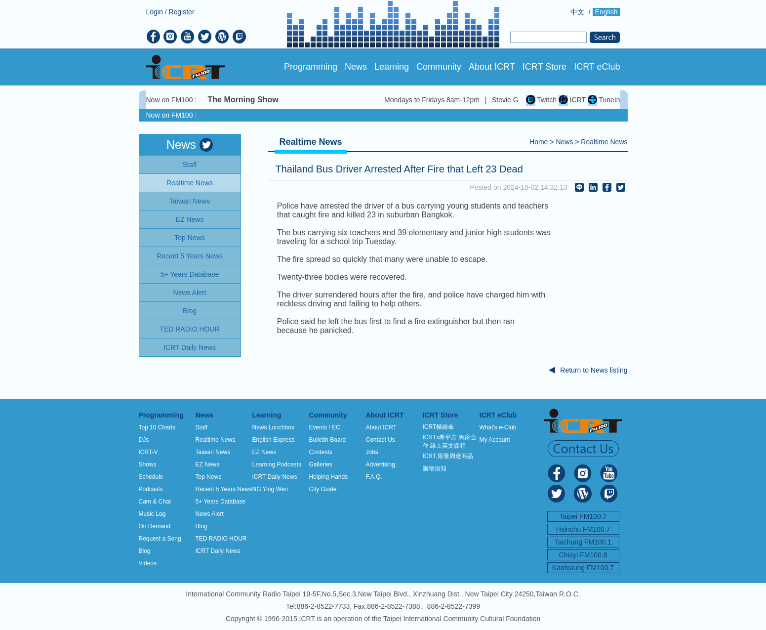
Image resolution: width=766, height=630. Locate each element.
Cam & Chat (155, 501)
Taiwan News (213, 452)
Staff (201, 427)
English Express (273, 439)
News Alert (210, 513)
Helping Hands (328, 476)
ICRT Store (544, 67)
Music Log (152, 513)
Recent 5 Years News (224, 489)
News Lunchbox (273, 427)
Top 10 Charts (157, 427)
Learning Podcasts (276, 464)
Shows (148, 464)
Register (181, 12)
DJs (144, 439)
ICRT (572, 100)
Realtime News (604, 142)
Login (154, 12)
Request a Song (160, 538)
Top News (209, 476)
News (356, 67)
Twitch (541, 100)
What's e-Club (498, 427)
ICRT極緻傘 (438, 426)
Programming (310, 67)
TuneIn (604, 100)
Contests (320, 452)
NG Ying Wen (270, 489)
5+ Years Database (221, 501)
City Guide (323, 489)
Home (538, 142)
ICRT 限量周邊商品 (448, 456)
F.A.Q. (374, 476)
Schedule (151, 476)
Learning (391, 67)
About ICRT (492, 67)
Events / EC (324, 427)
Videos (148, 563)
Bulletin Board (327, 439)
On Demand (155, 526)
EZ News (208, 464)
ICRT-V (148, 452)
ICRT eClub (597, 67)
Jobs (372, 452)
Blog (145, 550)
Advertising (380, 464)
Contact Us (380, 439)
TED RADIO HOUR (221, 538)
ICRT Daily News (218, 550)
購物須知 (434, 468)
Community (438, 67)
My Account (495, 439)
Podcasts (151, 489)
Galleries (320, 464)
